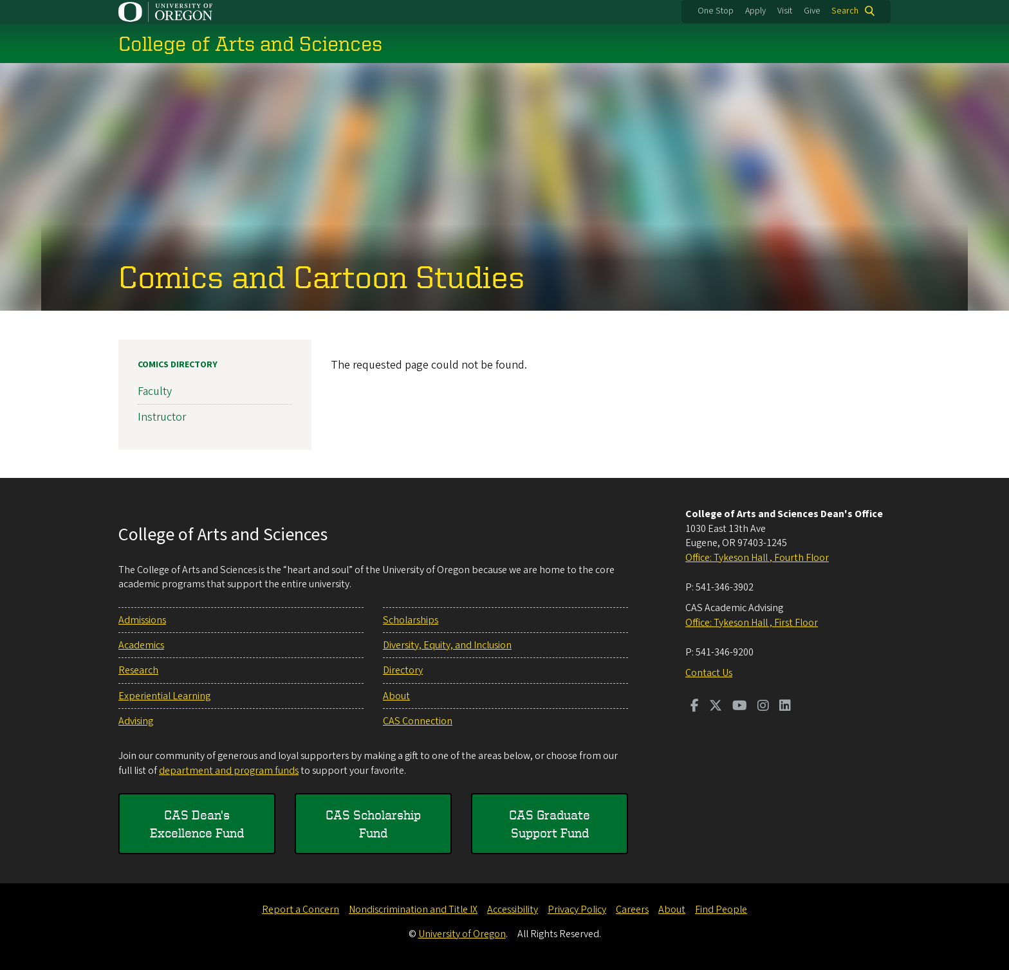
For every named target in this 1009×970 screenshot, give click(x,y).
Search (844, 11)
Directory (403, 670)
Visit (784, 11)
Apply (755, 11)
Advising (135, 721)
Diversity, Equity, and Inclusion (447, 645)
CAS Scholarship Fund (373, 823)
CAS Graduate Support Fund (549, 823)
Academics (141, 645)
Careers (632, 909)
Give (812, 11)
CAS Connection (417, 721)
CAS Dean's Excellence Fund (197, 823)
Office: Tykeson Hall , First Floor (751, 623)
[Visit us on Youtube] (739, 707)
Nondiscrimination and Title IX (413, 909)
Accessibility (512, 909)
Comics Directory (178, 364)
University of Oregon (462, 934)
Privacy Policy (577, 909)
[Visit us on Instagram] (763, 707)
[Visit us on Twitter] (715, 707)
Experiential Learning (164, 696)
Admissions (142, 620)
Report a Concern (300, 909)
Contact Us (708, 673)
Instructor (162, 417)
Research (138, 670)
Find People (721, 909)
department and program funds (229, 771)
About (396, 696)
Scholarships (410, 620)
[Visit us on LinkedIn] (785, 707)
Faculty (155, 391)
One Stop (716, 11)
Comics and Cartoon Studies (321, 276)
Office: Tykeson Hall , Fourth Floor (757, 558)
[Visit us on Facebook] (694, 707)
